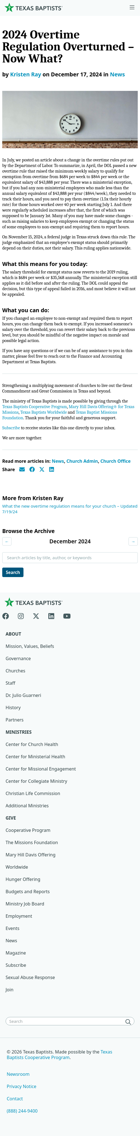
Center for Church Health (32, 744)
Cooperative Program (28, 830)
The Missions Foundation (32, 842)
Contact (15, 1099)
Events (12, 928)
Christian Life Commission (33, 793)
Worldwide (17, 867)
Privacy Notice (21, 1086)
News (117, 74)
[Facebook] (7, 615)
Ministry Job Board (25, 904)
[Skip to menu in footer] (132, 7)
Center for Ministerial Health (35, 757)
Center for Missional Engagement (41, 769)
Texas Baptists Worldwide (43, 412)
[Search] (129, 1021)
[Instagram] (20, 615)
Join (9, 990)
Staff (10, 683)
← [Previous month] (7, 541)
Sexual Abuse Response (30, 977)
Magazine (16, 953)
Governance (18, 658)
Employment (19, 916)
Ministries (19, 732)
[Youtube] (67, 615)
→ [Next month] (133, 541)
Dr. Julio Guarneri (23, 695)
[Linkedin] (51, 615)
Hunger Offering (23, 879)
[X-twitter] (36, 615)
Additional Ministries (27, 806)
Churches (15, 671)
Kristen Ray (25, 74)
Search (13, 572)
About (13, 634)
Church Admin (82, 461)
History (13, 707)
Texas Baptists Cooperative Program (34, 406)
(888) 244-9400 (22, 1111)
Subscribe (11, 427)
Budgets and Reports (28, 891)
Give (11, 818)
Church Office (115, 461)
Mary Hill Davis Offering (31, 855)
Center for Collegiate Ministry (36, 781)
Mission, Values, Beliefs (30, 646)
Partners (14, 720)
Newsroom (18, 1074)
